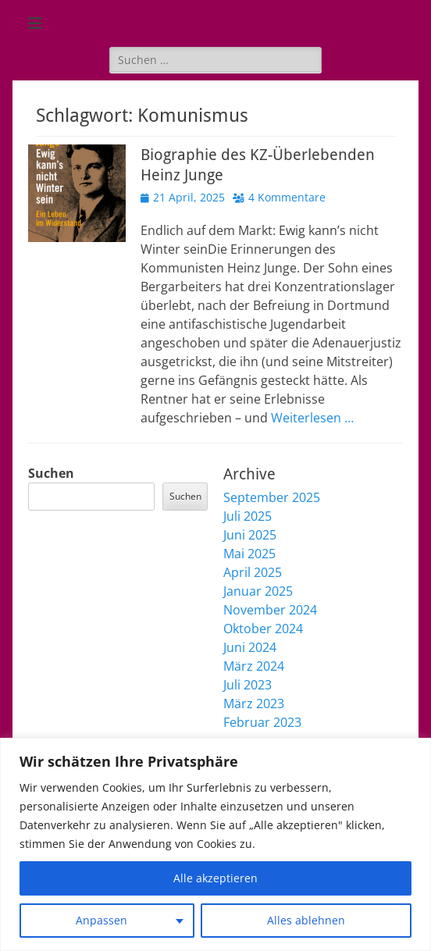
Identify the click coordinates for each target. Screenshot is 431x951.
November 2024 (270, 609)
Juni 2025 (249, 534)
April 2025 (252, 572)
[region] (215, 844)
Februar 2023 (262, 722)
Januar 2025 (258, 591)
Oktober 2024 (263, 628)
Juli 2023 (247, 684)
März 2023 (253, 703)
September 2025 (271, 497)
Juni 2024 (249, 647)
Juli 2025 (247, 516)
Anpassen (101, 920)
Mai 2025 (249, 553)
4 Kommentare (287, 197)
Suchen (51, 473)
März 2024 (253, 666)
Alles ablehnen (306, 920)
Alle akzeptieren (215, 878)
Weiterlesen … (312, 417)
